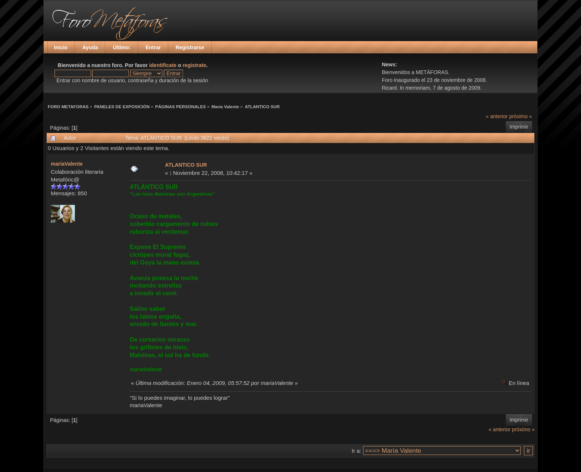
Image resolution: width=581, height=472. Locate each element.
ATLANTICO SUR (262, 106)
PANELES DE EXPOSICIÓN (121, 106)
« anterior (497, 116)
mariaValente (67, 164)
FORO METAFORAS (68, 106)
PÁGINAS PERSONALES (180, 106)
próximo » (520, 116)
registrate (194, 65)
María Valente (225, 106)
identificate (162, 65)
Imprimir (518, 127)
